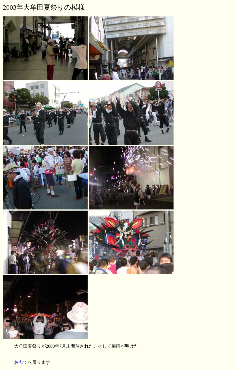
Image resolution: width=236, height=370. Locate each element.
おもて (21, 362)
